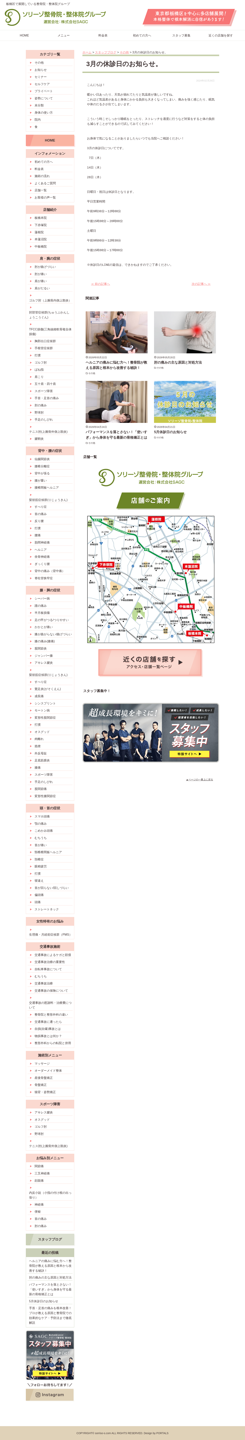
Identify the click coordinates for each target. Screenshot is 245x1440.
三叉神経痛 (42, 1173)
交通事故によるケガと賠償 (53, 955)
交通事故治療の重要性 (50, 962)
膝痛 (38, 767)
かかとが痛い (44, 627)
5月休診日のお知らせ (170, 432)
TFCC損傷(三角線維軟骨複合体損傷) (50, 332)
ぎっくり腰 (42, 564)
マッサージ (42, 1063)
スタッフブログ (50, 1239)
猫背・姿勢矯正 (45, 1092)
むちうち (41, 837)
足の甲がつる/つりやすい (52, 620)
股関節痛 (41, 788)
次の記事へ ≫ (201, 284)
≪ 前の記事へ (100, 284)
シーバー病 (42, 598)
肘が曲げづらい (45, 266)
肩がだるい (42, 288)
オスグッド (42, 731)
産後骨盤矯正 (44, 1077)
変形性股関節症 (45, 717)
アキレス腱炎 (44, 662)
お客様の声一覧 (45, 197)
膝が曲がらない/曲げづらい (53, 634)
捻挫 (38, 746)
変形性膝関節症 (45, 796)
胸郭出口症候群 (45, 341)
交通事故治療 (44, 983)
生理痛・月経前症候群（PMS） (50, 934)
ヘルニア (41, 549)
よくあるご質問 (45, 183)
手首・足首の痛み (47, 398)
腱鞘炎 (39, 438)
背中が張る (42, 473)
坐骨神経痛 (42, 556)
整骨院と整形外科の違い (51, 1014)
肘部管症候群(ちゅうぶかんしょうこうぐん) (49, 315)
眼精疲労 (41, 866)
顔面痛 (39, 1180)
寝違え (39, 880)
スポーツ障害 (44, 391)
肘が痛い (41, 274)
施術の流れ (42, 176)
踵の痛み (41, 605)
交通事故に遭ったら (48, 1021)
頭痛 (38, 902)
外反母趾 (41, 753)
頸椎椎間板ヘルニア (48, 852)
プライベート (44, 91)
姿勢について (44, 98)
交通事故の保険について (51, 990)
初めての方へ (142, 35)
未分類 (39, 105)
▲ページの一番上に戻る (199, 779)
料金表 (102, 35)
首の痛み (41, 514)
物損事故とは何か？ (48, 1036)
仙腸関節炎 (42, 459)
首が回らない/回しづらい (52, 887)
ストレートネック (47, 909)
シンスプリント (45, 703)
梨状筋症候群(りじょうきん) (48, 500)
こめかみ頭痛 (44, 830)
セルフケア (42, 84)
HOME (24, 35)
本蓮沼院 (41, 239)
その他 (92, 373)
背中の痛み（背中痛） (50, 571)
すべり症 (41, 506)
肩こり (39, 376)
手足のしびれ (44, 419)
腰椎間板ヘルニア (47, 487)
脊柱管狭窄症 (44, 578)
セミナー (41, 76)
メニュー (64, 35)
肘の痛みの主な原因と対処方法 (178, 362)
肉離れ (39, 739)
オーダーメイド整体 (48, 1070)
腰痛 (38, 535)
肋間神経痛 (42, 542)
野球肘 (39, 412)
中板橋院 (41, 246)
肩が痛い (41, 281)
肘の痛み (41, 405)
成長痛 (39, 696)
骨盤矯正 (41, 1084)
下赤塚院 (41, 225)
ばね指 (39, 369)
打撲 (38, 355)
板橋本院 (41, 217)
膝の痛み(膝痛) (45, 641)
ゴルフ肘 (41, 362)
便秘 (38, 1211)
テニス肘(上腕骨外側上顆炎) (48, 431)
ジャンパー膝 (44, 655)
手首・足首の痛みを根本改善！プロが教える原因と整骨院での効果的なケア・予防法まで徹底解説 (50, 1315)
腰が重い (41, 480)
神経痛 (39, 1204)
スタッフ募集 (181, 35)
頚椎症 (39, 859)
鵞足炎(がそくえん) (48, 689)
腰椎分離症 (42, 466)
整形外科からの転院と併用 (53, 1043)
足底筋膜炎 (42, 760)
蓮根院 (39, 232)
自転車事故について (48, 969)
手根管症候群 (44, 348)
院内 (38, 119)
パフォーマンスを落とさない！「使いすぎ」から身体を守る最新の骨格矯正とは (50, 1289)
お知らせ (41, 69)
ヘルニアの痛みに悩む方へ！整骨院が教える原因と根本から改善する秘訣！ (50, 1265)
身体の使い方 (44, 112)
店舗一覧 (41, 190)
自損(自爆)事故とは (48, 1028)
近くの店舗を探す (221, 35)
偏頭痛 (39, 894)
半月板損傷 (42, 612)
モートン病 (42, 710)
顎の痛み (41, 823)
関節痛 (39, 1166)
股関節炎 (41, 648)
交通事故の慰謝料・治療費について (50, 1005)
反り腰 (39, 521)
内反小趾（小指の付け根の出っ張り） (50, 1195)
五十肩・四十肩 (45, 383)
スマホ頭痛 (42, 816)
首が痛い (41, 845)
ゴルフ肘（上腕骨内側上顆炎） (50, 300)
